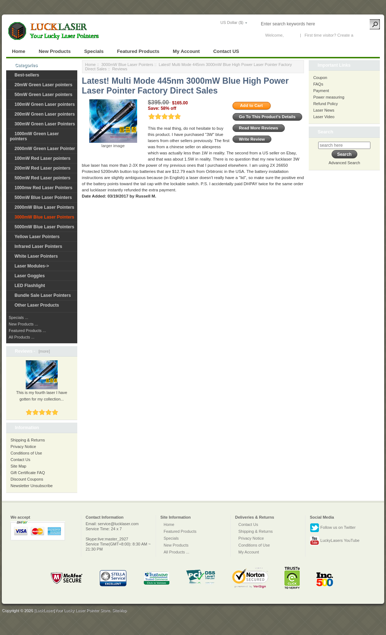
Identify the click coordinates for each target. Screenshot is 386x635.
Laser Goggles (30, 275)
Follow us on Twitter (333, 527)
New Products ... (23, 324)
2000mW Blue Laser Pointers (44, 207)
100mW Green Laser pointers (45, 104)
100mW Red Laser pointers (42, 158)
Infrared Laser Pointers (38, 246)
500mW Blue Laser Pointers (43, 197)
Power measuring (328, 97)
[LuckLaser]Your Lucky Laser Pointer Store (72, 610)
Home (18, 51)
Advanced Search (344, 163)
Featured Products (138, 51)
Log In (290, 35)
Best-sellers (27, 75)
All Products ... (21, 337)
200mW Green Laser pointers (45, 114)
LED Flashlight (30, 285)
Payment (321, 90)
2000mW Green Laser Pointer (45, 148)
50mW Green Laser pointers (43, 94)
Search (325, 131)
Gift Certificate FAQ (28, 472)
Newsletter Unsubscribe (32, 485)
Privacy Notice (23, 446)
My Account (186, 51)
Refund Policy (325, 103)
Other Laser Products (37, 305)
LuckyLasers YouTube (335, 540)
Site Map (18, 466)
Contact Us (20, 459)
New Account (366, 35)
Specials (94, 51)
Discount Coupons (27, 479)
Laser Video (323, 117)
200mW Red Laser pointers (42, 168)
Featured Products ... (27, 330)
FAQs (318, 84)
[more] (43, 351)
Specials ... (18, 317)
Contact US (226, 51)
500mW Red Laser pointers (42, 177)
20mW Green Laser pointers (43, 84)
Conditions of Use (26, 453)
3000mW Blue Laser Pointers (127, 64)
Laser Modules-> (32, 266)
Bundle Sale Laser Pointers (43, 295)
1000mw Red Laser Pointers (43, 187)
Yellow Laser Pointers (37, 236)
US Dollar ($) (231, 22)
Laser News (323, 110)
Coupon (320, 77)
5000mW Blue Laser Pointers (44, 226)
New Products (55, 51)
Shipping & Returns (28, 440)
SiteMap (119, 610)
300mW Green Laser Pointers (45, 123)
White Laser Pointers (36, 256)
